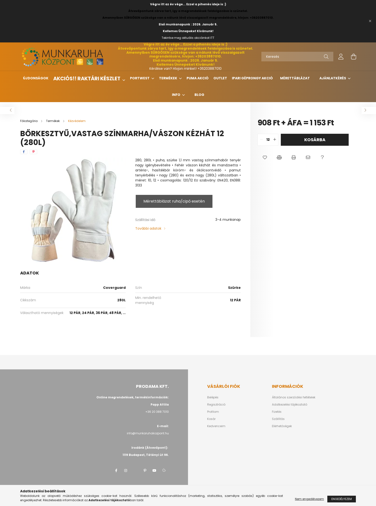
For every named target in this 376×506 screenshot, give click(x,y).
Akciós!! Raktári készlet (87, 78)
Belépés (212, 397)
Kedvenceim (216, 426)
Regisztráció (216, 404)
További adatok (148, 228)
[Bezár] (370, 21)
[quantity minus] (261, 139)
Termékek (168, 78)
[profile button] (341, 56)
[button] (265, 158)
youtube (154, 470)
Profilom (213, 411)
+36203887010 (210, 68)
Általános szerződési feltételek (293, 397)
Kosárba (314, 140)
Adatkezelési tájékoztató (289, 404)
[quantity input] (268, 139)
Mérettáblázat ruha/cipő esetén (174, 201)
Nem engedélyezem (309, 499)
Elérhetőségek (282, 426)
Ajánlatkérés (333, 78)
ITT (212, 38)
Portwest (140, 78)
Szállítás (278, 419)
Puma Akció (198, 78)
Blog (199, 94)
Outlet (220, 78)
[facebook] (23, 151)
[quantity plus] (274, 139)
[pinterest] (33, 151)
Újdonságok (35, 78)
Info (176, 94)
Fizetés (277, 411)
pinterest (145, 470)
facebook (116, 470)
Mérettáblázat (295, 78)
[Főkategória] (29, 121)
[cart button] (353, 56)
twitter (135, 470)
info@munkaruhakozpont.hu (148, 433)
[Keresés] (297, 56)
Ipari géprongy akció (252, 78)
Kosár (211, 419)
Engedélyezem (341, 499)
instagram (125, 470)
